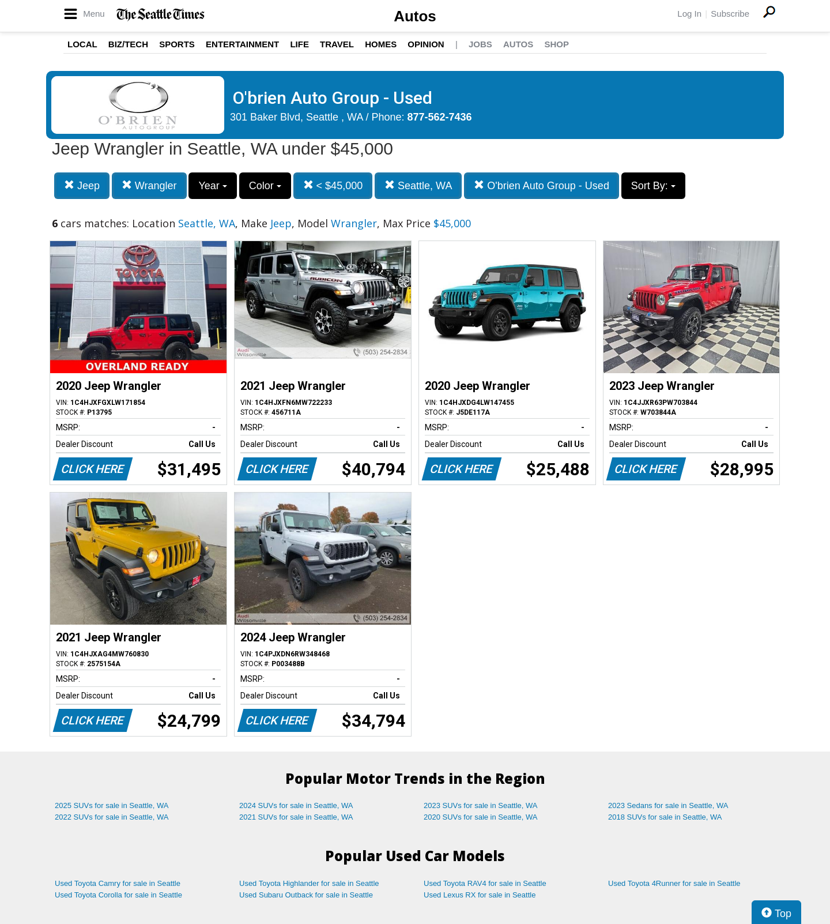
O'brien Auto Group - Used (541, 185)
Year (212, 185)
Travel (337, 44)
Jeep (82, 185)
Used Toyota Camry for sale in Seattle (117, 883)
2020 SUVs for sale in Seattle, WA (481, 817)
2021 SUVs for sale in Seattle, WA (296, 817)
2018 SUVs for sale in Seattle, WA (665, 817)
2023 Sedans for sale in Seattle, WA (668, 805)
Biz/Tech (128, 44)
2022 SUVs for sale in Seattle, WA (112, 817)
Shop (556, 44)
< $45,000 (333, 185)
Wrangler (149, 185)
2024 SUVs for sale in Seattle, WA (296, 805)
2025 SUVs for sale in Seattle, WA (112, 805)
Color (265, 185)
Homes (381, 44)
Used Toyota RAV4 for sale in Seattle (485, 883)
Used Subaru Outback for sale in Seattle (306, 895)
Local (82, 44)
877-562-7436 (440, 117)
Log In (689, 13)
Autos (415, 16)
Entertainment (242, 44)
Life (299, 44)
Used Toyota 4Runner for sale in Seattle (674, 883)
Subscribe (730, 13)
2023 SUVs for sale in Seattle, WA (481, 805)
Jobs (480, 44)
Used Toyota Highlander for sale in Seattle (309, 883)
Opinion (426, 44)
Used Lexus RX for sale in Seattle (479, 895)
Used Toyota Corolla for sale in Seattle (118, 895)
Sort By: (653, 185)
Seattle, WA (418, 185)
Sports (177, 44)
